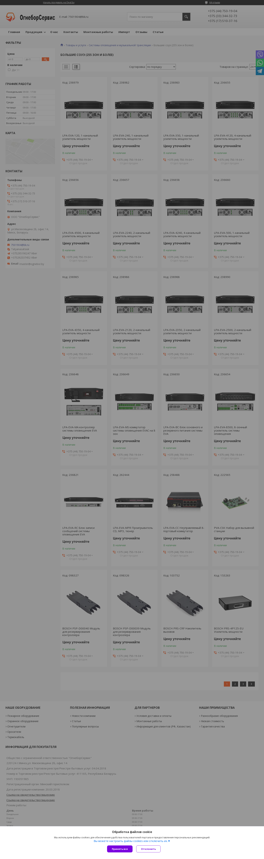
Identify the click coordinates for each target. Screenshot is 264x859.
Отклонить (148, 849)
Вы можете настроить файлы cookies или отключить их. (131, 841)
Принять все (120, 849)
